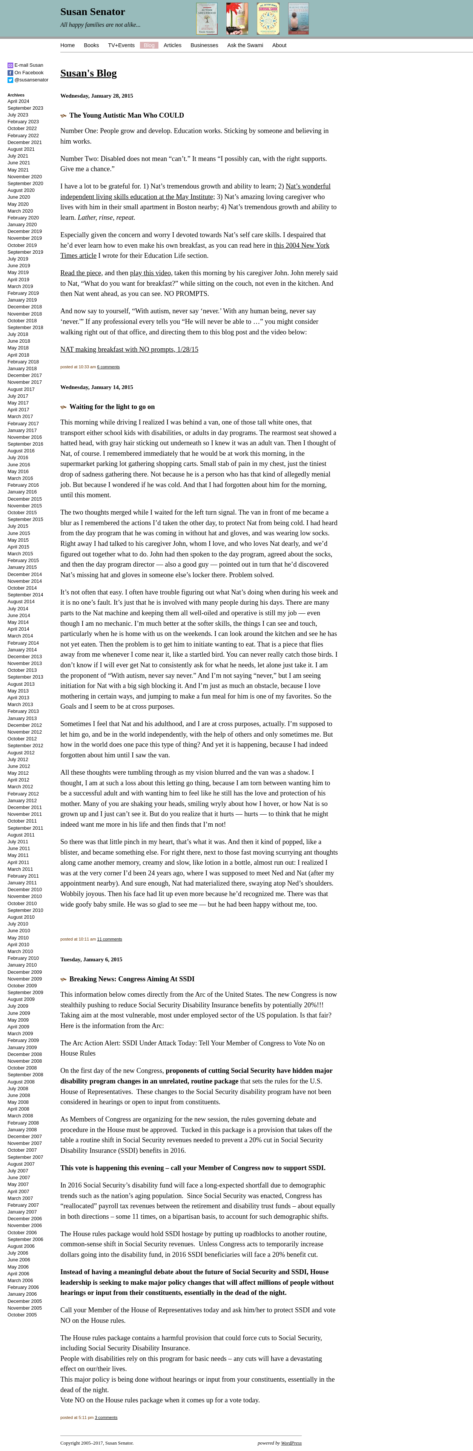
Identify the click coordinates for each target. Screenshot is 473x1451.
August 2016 (21, 451)
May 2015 (18, 540)
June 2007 (19, 1177)
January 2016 (22, 492)
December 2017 (25, 375)
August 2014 (21, 601)
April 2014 (18, 629)
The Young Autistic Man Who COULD (126, 115)
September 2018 (25, 327)
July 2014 (18, 608)
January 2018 (22, 368)
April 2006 (18, 1273)
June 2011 (19, 848)
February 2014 (23, 643)
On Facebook (25, 72)
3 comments (106, 1417)
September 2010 (25, 910)
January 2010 (22, 965)
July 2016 (18, 457)
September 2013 (25, 677)
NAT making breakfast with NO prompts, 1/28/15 (129, 349)
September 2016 (25, 444)
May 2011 (18, 855)
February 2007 (23, 1205)
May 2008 (18, 1102)
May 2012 (18, 773)
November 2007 (25, 1143)
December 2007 (25, 1136)
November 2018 (25, 314)
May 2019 (18, 272)
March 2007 (20, 1198)
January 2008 (22, 1129)
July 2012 (18, 759)
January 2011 (22, 883)
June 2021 (19, 162)
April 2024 (18, 101)
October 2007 (22, 1150)
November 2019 (25, 238)
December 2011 (25, 807)
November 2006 (25, 1225)
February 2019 (23, 293)
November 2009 (25, 979)
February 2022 (23, 135)
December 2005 (25, 1301)
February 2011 (23, 876)
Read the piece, (81, 273)
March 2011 (20, 869)
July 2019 (18, 259)
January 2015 (22, 567)
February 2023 (23, 121)
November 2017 (25, 382)
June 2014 (19, 615)
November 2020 (25, 176)
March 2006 (20, 1280)
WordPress (291, 1443)
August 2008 (21, 1082)
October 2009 (22, 985)
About (279, 45)
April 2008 (18, 1109)
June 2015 (19, 533)
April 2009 (18, 1027)
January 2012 (22, 800)
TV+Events (121, 45)
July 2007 (18, 1171)
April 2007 (18, 1191)
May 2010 (18, 938)
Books (91, 45)
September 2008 (25, 1074)
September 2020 (25, 183)
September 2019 (25, 252)
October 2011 (22, 821)
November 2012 (25, 732)
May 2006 (18, 1267)
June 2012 (19, 766)
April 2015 (18, 547)
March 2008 (20, 1116)
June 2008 (19, 1095)
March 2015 (20, 553)
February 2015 (23, 560)
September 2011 (25, 828)
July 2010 (18, 924)
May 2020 (18, 204)
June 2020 (19, 197)
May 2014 (18, 622)
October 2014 (22, 588)
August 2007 (21, 1164)
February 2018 (23, 362)
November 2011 (25, 814)
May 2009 (18, 1020)
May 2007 (18, 1184)
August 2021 (21, 149)
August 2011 (21, 835)
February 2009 (23, 1040)
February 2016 (23, 485)
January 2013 (22, 718)
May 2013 (18, 691)
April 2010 (18, 944)
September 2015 (25, 519)
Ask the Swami (245, 45)
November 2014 (25, 581)
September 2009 (25, 992)
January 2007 (22, 1212)
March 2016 (20, 478)
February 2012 (23, 794)
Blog (149, 45)
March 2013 (20, 704)
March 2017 (20, 416)
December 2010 (25, 889)
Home (67, 45)
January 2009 (22, 1047)
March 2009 (20, 1033)
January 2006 (22, 1294)
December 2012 (25, 725)
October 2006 (22, 1232)
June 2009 (19, 1013)
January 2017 (22, 430)
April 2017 (18, 409)
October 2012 (22, 739)
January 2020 (22, 224)
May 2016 (18, 471)
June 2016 (19, 464)
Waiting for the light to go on (112, 407)
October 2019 (22, 245)
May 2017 (18, 403)
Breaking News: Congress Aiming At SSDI (132, 979)
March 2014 (20, 636)
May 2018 (18, 348)
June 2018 (19, 341)
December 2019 (25, 231)
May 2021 (18, 170)
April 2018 (18, 355)
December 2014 (25, 574)
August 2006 (21, 1246)
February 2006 (23, 1287)
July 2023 (18, 115)
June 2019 (19, 265)
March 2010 (20, 951)
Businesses (204, 45)
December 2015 (25, 499)
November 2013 (25, 663)
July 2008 (18, 1088)
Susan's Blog (88, 73)
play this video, (151, 273)
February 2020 (23, 218)
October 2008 (22, 1068)
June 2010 (19, 930)
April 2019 (18, 279)
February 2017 (23, 423)
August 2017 (21, 389)
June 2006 (19, 1260)
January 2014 (22, 650)
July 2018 (18, 334)
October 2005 (22, 1315)
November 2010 (25, 896)
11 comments (109, 939)
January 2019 (22, 300)
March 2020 (20, 211)
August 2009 (21, 999)
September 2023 (25, 108)
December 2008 (25, 1054)
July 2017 (18, 396)
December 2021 (25, 142)
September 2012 (25, 745)
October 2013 (22, 670)
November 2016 (25, 437)
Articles (172, 45)
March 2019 (20, 286)
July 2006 (18, 1253)
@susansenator (28, 80)
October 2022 (22, 128)
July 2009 (18, 1006)
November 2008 (25, 1061)
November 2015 (25, 506)
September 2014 (25, 595)
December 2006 (25, 1218)
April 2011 (18, 862)
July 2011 (18, 841)
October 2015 (22, 512)
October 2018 (22, 320)
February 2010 (23, 958)
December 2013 (25, 656)
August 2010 (21, 917)
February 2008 (23, 1123)
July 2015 (18, 526)
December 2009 (25, 972)
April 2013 (18, 697)
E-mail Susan (25, 65)
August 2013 (21, 684)
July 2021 (18, 156)
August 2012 (21, 752)
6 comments (108, 367)
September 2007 (25, 1157)
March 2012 (20, 786)
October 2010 (22, 903)
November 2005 (25, 1308)
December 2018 (25, 307)
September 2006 (25, 1239)
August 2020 (21, 190)
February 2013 (23, 711)
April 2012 (18, 780)
